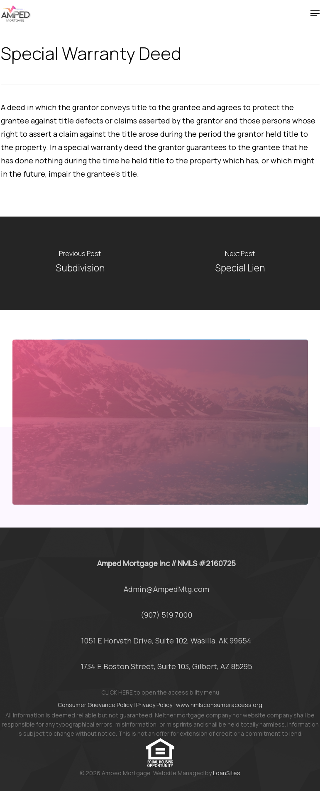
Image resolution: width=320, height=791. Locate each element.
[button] (315, 13)
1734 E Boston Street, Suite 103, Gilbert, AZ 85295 (166, 666)
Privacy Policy (154, 705)
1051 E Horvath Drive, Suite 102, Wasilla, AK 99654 (166, 641)
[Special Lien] (240, 263)
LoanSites (226, 773)
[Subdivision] (80, 263)
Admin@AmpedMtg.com (166, 589)
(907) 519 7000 (166, 615)
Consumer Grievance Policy (95, 705)
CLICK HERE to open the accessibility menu (160, 692)
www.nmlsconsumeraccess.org (219, 705)
